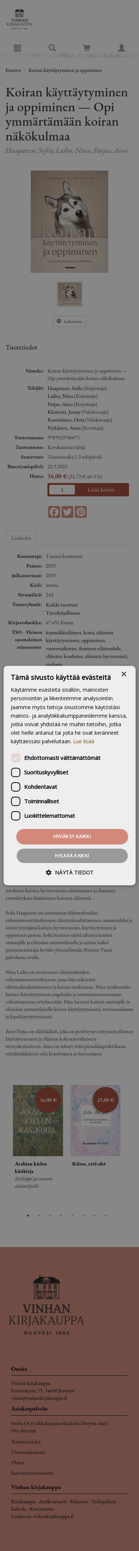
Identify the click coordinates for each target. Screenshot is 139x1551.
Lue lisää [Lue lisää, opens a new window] (83, 741)
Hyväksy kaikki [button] (72, 836)
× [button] (123, 674)
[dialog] (69, 775)
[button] (69, 872)
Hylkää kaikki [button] (72, 855)
